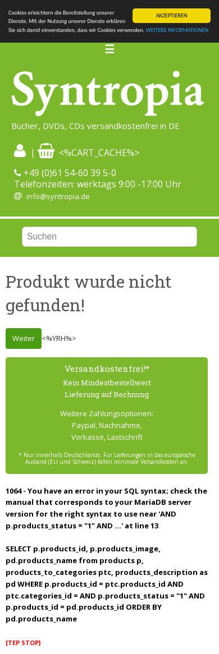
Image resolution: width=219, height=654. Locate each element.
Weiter (23, 338)
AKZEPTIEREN (172, 15)
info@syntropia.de (58, 196)
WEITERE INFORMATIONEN (177, 30)
